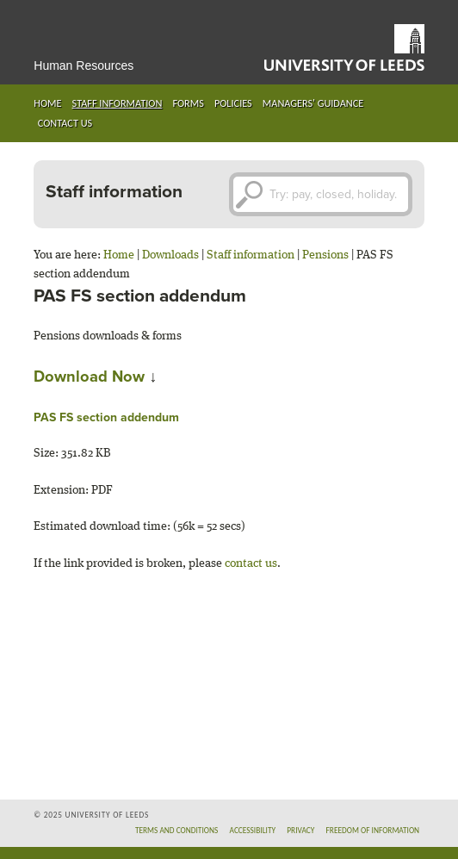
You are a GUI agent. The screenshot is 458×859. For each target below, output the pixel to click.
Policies (233, 102)
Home (47, 102)
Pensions (325, 255)
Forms (187, 102)
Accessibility (252, 830)
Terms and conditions (176, 830)
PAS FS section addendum (106, 417)
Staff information (117, 102)
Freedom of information (373, 830)
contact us (251, 563)
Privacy (300, 830)
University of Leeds (344, 47)
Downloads (170, 255)
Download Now (89, 376)
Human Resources (83, 65)
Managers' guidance (313, 102)
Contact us (65, 122)
